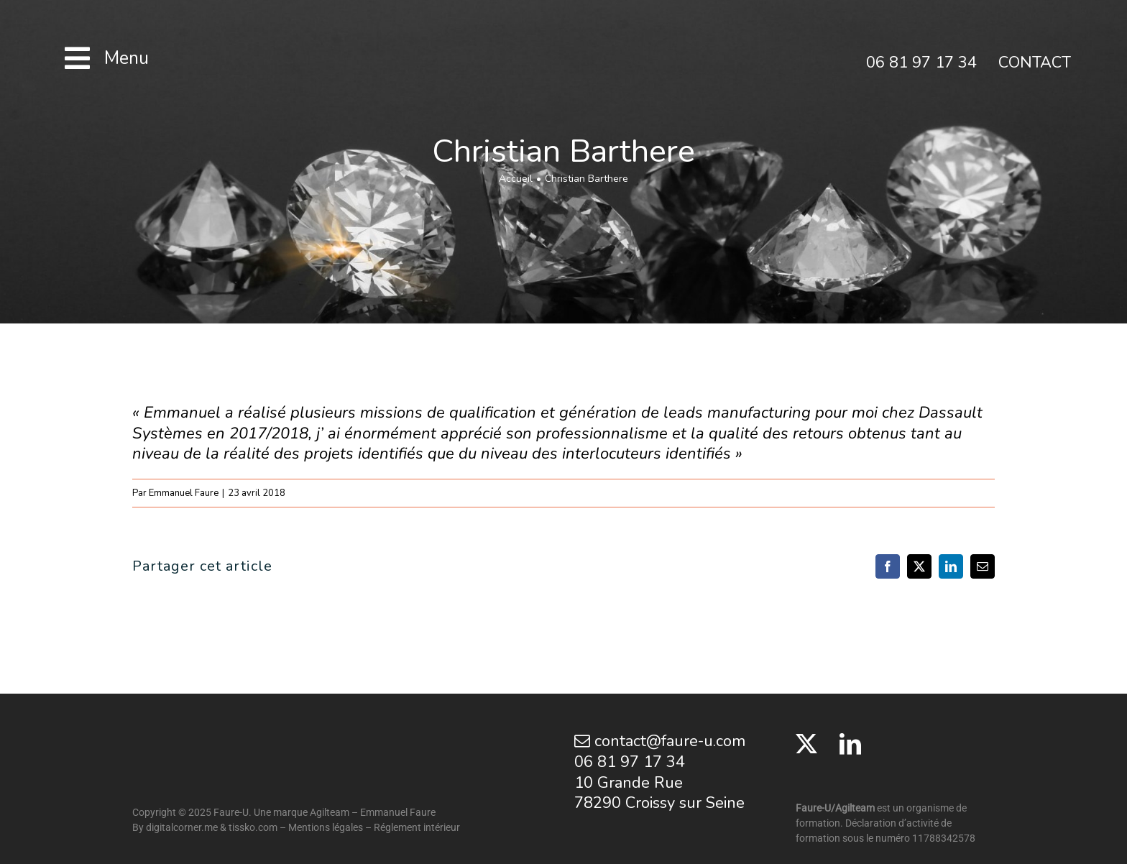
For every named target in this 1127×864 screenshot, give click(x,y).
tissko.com (253, 827)
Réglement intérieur (417, 827)
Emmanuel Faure (183, 493)
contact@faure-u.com (659, 741)
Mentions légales (325, 827)
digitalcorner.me (182, 827)
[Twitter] (806, 744)
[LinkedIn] (850, 744)
